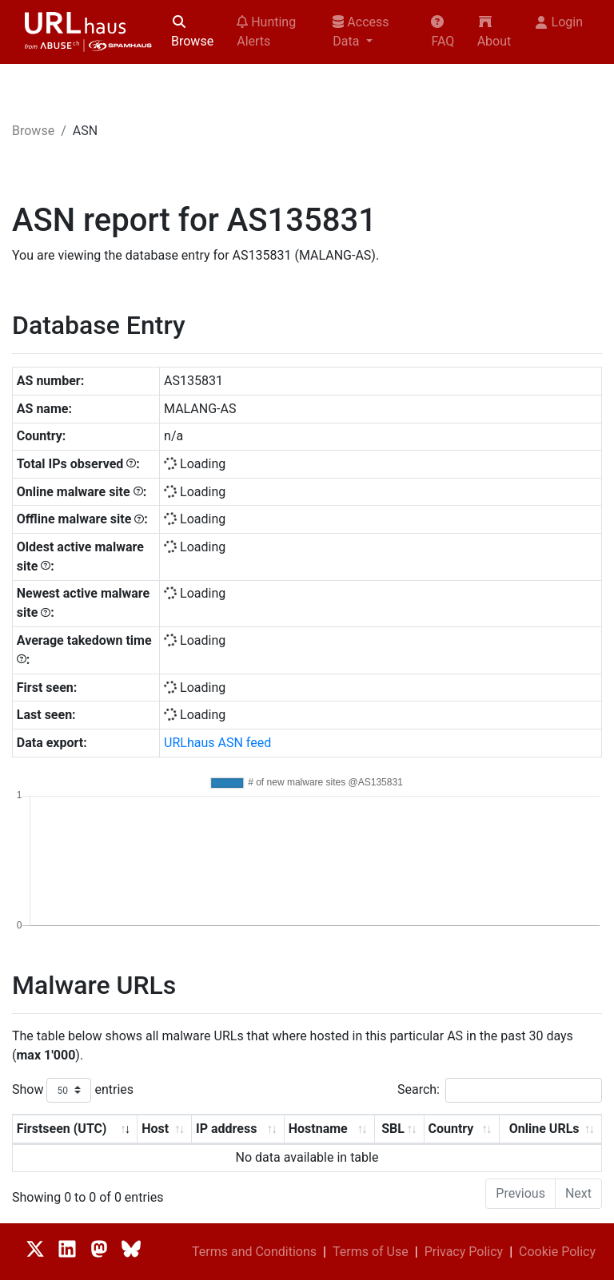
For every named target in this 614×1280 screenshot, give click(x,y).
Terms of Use (371, 1251)
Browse (192, 32)
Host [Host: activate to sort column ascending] (155, 1128)
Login (559, 22)
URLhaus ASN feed (217, 742)
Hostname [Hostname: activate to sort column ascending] (318, 1128)
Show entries (73, 1090)
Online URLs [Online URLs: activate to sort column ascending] (544, 1128)
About (494, 32)
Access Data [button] (361, 31)
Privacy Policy (464, 1251)
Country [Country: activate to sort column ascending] (450, 1128)
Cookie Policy (557, 1251)
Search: (499, 1090)
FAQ (442, 32)
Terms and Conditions (254, 1251)
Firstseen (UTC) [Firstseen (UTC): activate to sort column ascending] (62, 1128)
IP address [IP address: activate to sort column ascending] (226, 1128)
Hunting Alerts (266, 31)
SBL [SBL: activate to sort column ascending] (393, 1128)
